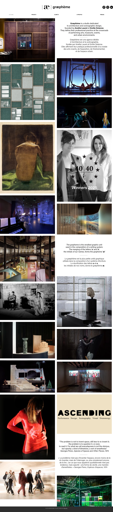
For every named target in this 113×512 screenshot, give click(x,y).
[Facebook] (103, 7)
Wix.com (65, 508)
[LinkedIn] (111, 7)
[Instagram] (107, 7)
